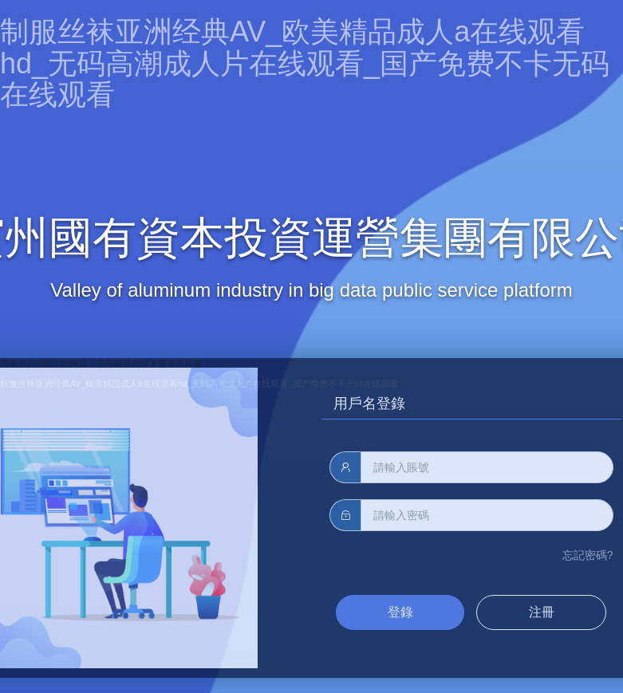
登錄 (400, 612)
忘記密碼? (587, 555)
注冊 (541, 612)
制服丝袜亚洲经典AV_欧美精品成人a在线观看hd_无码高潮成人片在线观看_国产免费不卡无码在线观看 (304, 63)
